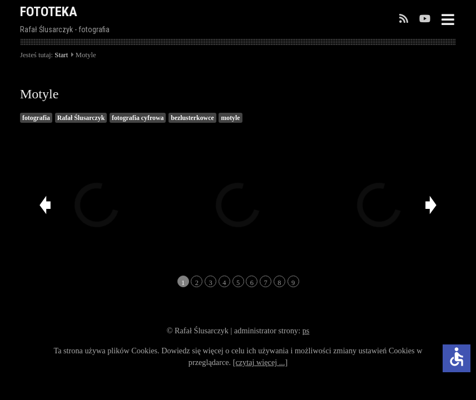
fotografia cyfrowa (137, 118)
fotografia (36, 118)
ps (306, 330)
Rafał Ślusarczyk (81, 118)
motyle (230, 118)
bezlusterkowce (192, 118)
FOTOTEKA (48, 11)
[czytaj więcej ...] (260, 362)
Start (61, 55)
